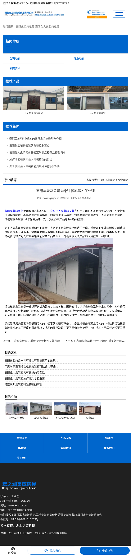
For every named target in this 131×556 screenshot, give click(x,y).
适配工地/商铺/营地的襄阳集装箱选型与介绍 (35, 138)
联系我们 (109, 448)
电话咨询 (105, 551)
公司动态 (15, 58)
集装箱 (22, 448)
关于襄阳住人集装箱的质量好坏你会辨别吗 (34, 166)
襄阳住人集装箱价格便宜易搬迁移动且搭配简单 (37, 152)
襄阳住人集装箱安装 (62, 210)
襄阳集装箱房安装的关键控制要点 (29, 145)
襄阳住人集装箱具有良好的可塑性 (25, 372)
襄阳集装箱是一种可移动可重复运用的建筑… (31, 360)
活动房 (109, 438)
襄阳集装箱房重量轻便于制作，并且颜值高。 (40, 340)
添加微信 (52, 551)
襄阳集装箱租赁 (14, 210)
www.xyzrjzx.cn (51, 198)
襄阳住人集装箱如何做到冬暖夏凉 (25, 378)
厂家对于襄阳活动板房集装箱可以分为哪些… (31, 366)
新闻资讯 (15, 68)
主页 (100, 179)
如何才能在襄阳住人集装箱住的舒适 (30, 159)
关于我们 (22, 458)
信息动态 (110, 179)
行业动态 (79, 58)
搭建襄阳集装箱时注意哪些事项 (23, 384)
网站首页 (22, 438)
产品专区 (65, 438)
